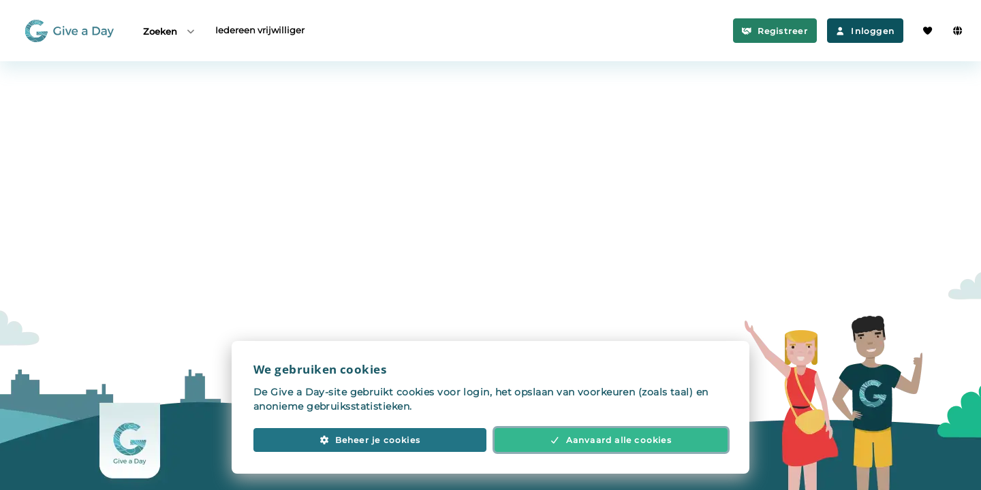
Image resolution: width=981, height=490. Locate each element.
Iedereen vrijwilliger (260, 29)
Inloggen (865, 31)
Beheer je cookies (370, 440)
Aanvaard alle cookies (611, 440)
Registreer (775, 31)
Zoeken (169, 31)
